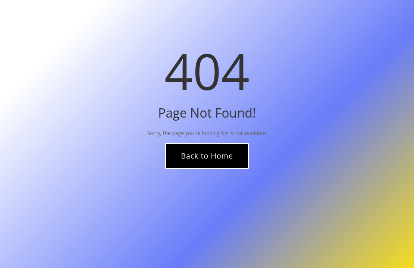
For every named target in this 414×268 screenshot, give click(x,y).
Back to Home (207, 156)
